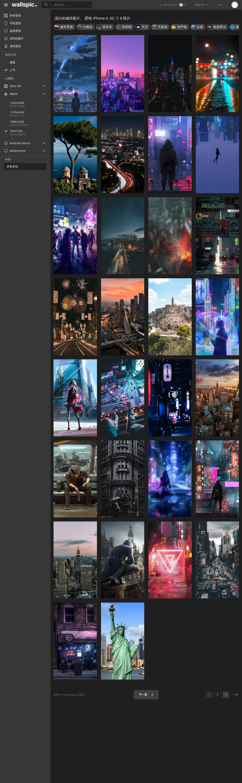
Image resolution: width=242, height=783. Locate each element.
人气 (12, 70)
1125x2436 (17, 112)
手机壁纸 (12, 23)
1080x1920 (17, 121)
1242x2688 (17, 102)
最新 (12, 62)
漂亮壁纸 (12, 46)
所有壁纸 (12, 15)
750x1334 (30, 130)
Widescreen (15, 151)
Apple (11, 94)
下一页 (146, 694)
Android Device (17, 143)
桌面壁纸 (12, 31)
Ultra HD (12, 86)
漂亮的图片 (14, 38)
